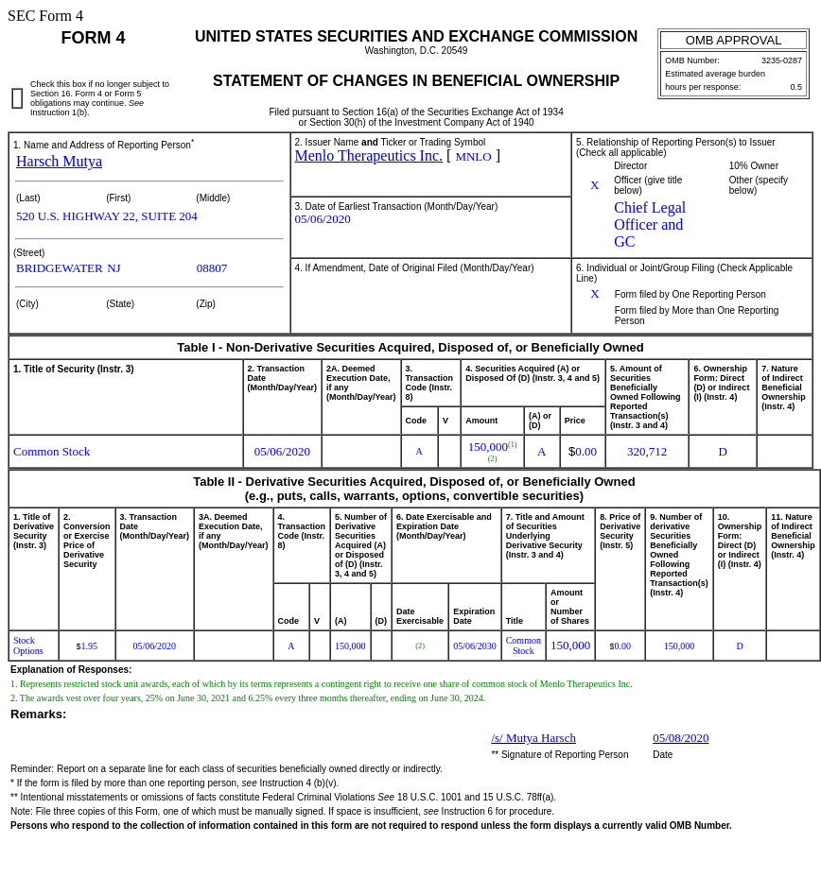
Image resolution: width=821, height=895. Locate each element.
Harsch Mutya (59, 161)
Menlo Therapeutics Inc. (369, 155)
